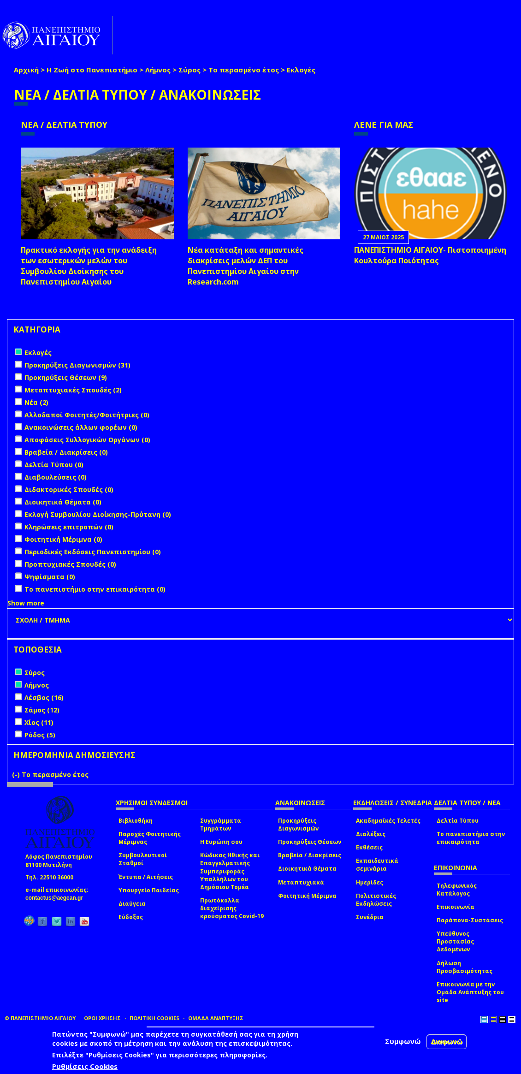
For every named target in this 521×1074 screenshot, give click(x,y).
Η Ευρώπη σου (221, 842)
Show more (25, 603)
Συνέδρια (370, 917)
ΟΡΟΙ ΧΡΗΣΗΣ (102, 1018)
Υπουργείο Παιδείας (148, 890)
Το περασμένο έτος (243, 69)
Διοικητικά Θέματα (307, 868)
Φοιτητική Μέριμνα (307, 896)
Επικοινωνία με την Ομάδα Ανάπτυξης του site (470, 992)
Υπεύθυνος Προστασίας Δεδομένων (455, 941)
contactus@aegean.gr (57, 898)
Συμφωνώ (403, 1042)
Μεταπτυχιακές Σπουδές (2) (73, 390)
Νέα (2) (36, 402)
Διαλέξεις (370, 834)
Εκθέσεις (369, 847)
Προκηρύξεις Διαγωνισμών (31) (77, 365)
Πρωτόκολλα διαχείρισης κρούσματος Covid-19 (232, 908)
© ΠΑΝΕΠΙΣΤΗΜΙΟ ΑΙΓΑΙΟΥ (40, 1018)
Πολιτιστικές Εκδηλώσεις (376, 900)
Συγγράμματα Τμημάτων (220, 824)
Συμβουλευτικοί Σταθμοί (142, 859)
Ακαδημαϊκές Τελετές (388, 821)
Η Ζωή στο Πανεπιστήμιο (92, 69)
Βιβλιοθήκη (135, 821)
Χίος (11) (38, 722)
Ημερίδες (369, 882)
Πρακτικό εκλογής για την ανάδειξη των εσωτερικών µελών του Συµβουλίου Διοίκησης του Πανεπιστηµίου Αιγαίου (89, 266)
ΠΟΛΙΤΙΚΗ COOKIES (154, 1018)
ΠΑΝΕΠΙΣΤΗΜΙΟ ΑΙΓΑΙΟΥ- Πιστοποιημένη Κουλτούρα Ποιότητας (430, 255)
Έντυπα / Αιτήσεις (145, 877)
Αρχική (26, 69)
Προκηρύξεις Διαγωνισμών (298, 824)
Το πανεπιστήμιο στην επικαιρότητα (471, 838)
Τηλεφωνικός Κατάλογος (457, 889)
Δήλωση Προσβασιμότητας (464, 967)
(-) (17, 774)
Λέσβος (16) (44, 697)
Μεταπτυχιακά (301, 882)
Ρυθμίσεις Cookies (85, 1066)
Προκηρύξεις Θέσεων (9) (65, 377)
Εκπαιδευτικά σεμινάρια (377, 864)
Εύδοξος (130, 917)
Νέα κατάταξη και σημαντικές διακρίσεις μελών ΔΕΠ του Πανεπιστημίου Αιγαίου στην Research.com (245, 266)
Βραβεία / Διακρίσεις (309, 855)
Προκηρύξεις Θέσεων (309, 842)
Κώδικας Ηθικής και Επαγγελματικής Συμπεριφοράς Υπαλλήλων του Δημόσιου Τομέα (230, 871)
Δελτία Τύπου (458, 821)
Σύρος (189, 69)
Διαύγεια (132, 904)
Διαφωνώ (446, 1042)
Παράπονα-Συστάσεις (470, 920)
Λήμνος (158, 69)
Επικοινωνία (455, 907)
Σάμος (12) (41, 710)
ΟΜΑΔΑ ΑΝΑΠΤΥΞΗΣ (215, 1018)
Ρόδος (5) (39, 734)
